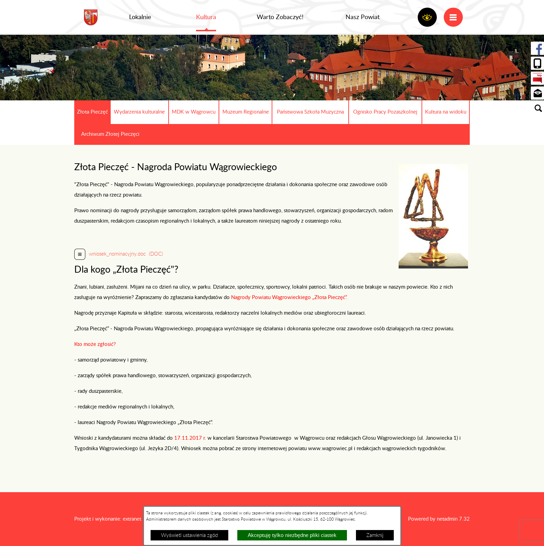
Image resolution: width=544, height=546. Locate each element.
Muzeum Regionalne (245, 112)
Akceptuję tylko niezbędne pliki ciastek (292, 535)
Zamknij (374, 535)
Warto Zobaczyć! (280, 17)
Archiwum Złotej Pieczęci (110, 134)
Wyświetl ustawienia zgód (189, 535)
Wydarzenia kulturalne (139, 112)
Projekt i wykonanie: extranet (107, 519)
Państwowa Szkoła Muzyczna (310, 112)
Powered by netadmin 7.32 (439, 519)
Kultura (206, 17)
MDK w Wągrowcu (193, 112)
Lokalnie (140, 17)
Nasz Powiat (363, 17)
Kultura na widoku (445, 112)
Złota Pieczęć (92, 112)
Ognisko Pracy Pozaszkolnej (385, 112)
